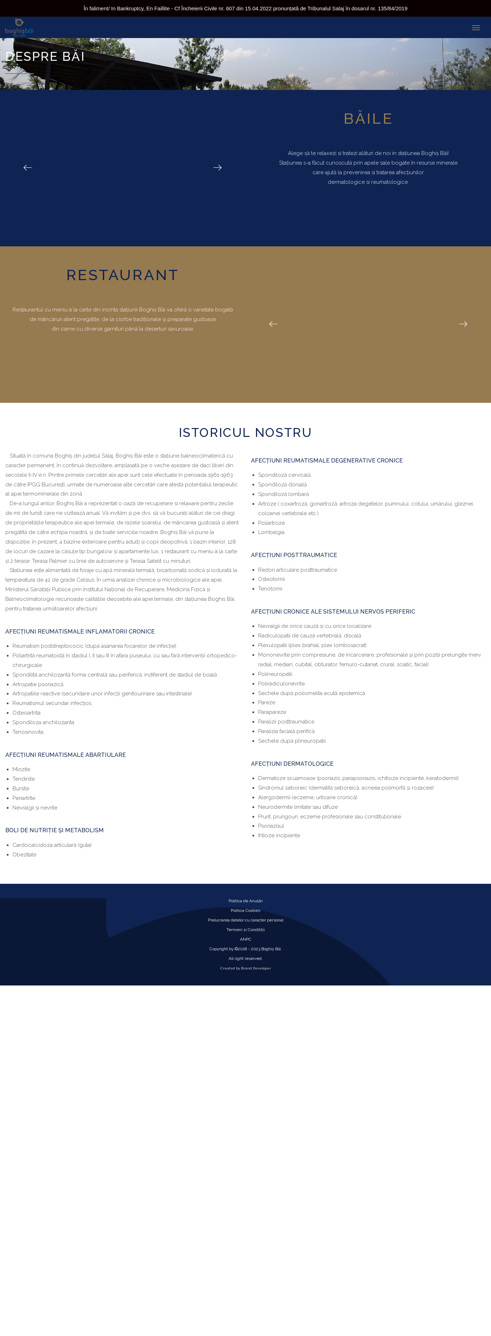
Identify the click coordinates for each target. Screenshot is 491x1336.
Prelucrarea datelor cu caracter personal (245, 920)
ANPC (245, 939)
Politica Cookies (245, 910)
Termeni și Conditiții (245, 929)
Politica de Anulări (246, 900)
